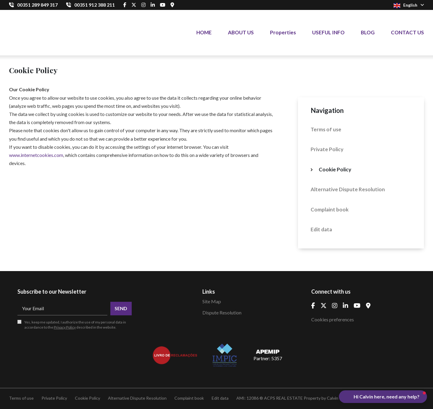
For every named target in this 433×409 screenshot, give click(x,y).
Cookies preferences (332, 319)
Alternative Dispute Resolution (348, 189)
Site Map (211, 301)
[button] (383, 396)
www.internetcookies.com (36, 155)
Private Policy (327, 149)
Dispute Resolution (221, 312)
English (409, 5)
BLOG (368, 32)
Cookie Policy (335, 169)
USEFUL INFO (328, 32)
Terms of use (326, 129)
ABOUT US (241, 32)
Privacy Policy (65, 327)
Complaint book (330, 209)
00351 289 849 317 (37, 5)
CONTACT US (407, 32)
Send (121, 308)
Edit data (321, 229)
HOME (204, 32)
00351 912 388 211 (94, 5)
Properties (283, 32)
